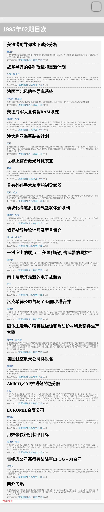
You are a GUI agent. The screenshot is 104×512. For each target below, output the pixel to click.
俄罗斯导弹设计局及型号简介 (34, 230)
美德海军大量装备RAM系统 (33, 111)
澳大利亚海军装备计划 (28, 136)
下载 (40, 60)
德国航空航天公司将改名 (30, 359)
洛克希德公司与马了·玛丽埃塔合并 (39, 301)
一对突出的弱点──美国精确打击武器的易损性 (49, 252)
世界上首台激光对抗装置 (30, 160)
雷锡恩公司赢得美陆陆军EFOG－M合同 (44, 459)
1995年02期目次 (25, 29)
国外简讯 (15, 483)
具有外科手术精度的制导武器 (34, 185)
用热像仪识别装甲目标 (28, 434)
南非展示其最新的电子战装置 (34, 277)
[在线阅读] (33, 60)
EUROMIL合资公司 (25, 410)
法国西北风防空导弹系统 (30, 91)
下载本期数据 (7, 501)
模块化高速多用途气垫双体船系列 (38, 207)
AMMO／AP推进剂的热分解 (33, 383)
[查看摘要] (23, 60)
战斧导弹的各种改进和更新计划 (36, 67)
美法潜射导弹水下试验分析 (32, 44)
